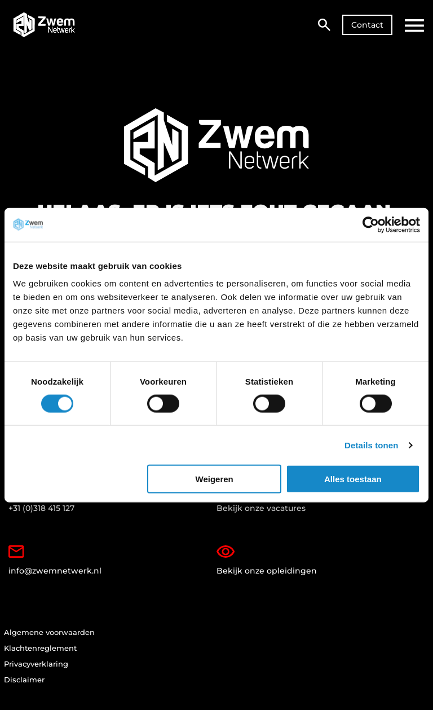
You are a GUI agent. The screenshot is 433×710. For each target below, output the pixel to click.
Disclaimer (24, 683)
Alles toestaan (353, 479)
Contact (367, 25)
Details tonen (371, 444)
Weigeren (214, 479)
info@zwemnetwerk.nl (56, 561)
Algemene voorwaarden (49, 634)
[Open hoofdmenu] (414, 25)
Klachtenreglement (40, 650)
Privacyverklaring (36, 667)
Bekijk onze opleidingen (267, 561)
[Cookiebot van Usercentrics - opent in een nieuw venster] (370, 224)
